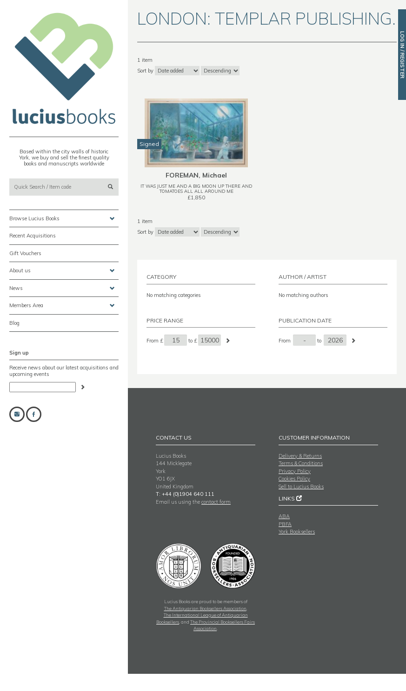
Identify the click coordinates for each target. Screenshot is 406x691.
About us (62, 270)
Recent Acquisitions (32, 235)
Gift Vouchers (25, 253)
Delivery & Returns (300, 456)
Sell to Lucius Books (301, 486)
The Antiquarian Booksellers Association (205, 608)
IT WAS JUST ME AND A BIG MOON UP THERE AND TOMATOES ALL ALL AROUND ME (196, 188)
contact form (216, 502)
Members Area (62, 305)
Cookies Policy (294, 478)
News (62, 288)
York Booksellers (297, 531)
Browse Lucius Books (62, 218)
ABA (284, 516)
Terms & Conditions (301, 463)
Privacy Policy (295, 471)
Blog (14, 323)
